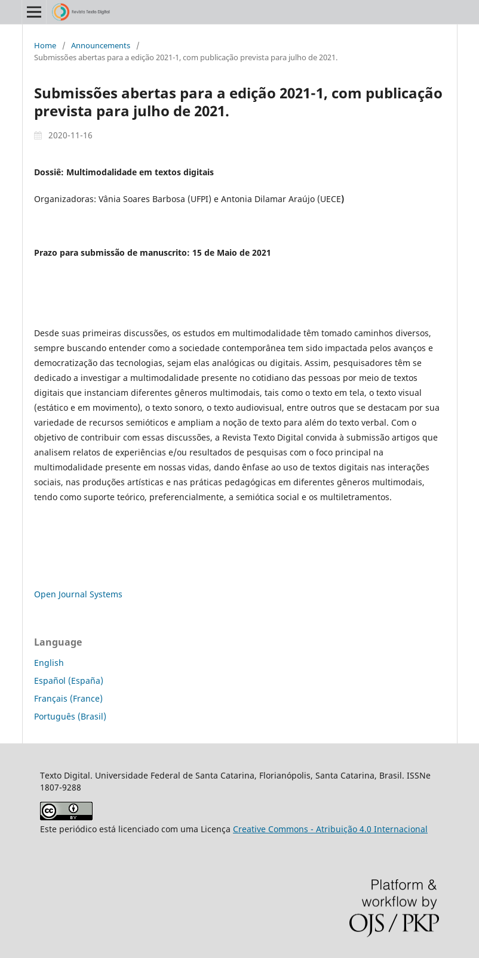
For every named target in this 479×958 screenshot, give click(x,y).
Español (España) (68, 680)
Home (45, 45)
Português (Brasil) (70, 716)
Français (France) (68, 698)
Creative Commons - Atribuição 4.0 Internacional (330, 829)
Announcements (100, 45)
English (49, 662)
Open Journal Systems (78, 594)
